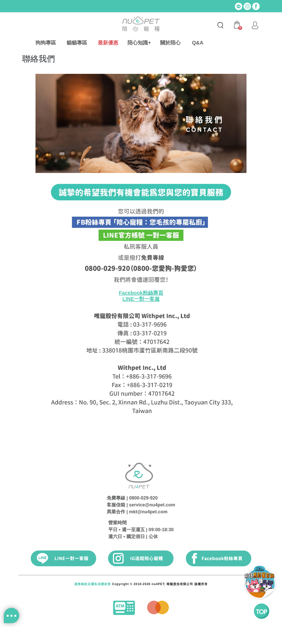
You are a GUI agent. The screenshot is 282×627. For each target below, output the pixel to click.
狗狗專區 (46, 42)
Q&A (197, 42)
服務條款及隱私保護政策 (92, 584)
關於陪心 (170, 42)
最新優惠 (108, 42)
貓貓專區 (77, 42)
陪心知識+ (139, 42)
